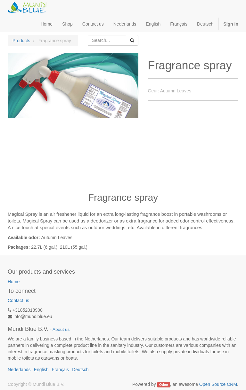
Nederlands (124, 24)
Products (21, 40)
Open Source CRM (218, 384)
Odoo (163, 384)
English (153, 24)
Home (14, 281)
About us (61, 329)
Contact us (18, 300)
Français (178, 24)
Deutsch (205, 24)
